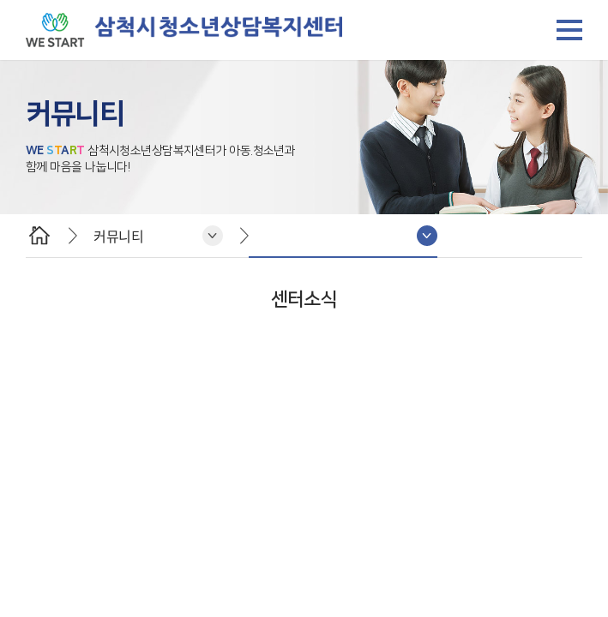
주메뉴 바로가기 (0, 0)
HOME (38, 235)
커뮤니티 (118, 235)
